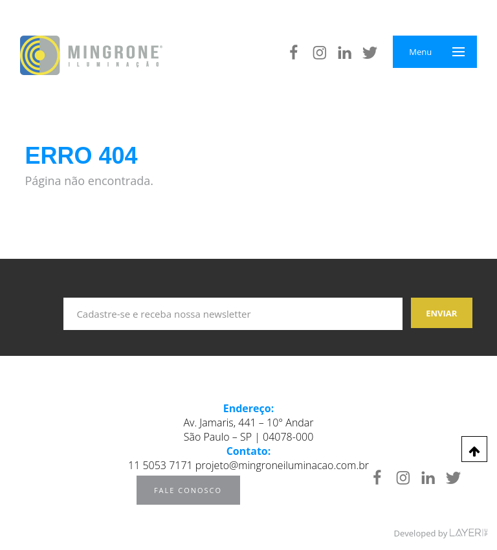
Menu (420, 52)
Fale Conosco (188, 490)
